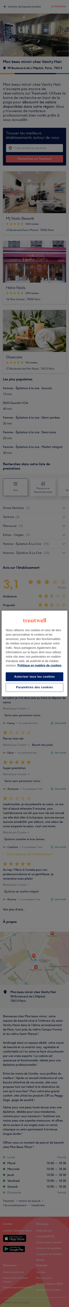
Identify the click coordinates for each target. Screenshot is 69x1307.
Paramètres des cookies (34, 687)
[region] (34, 654)
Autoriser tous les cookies (34, 676)
